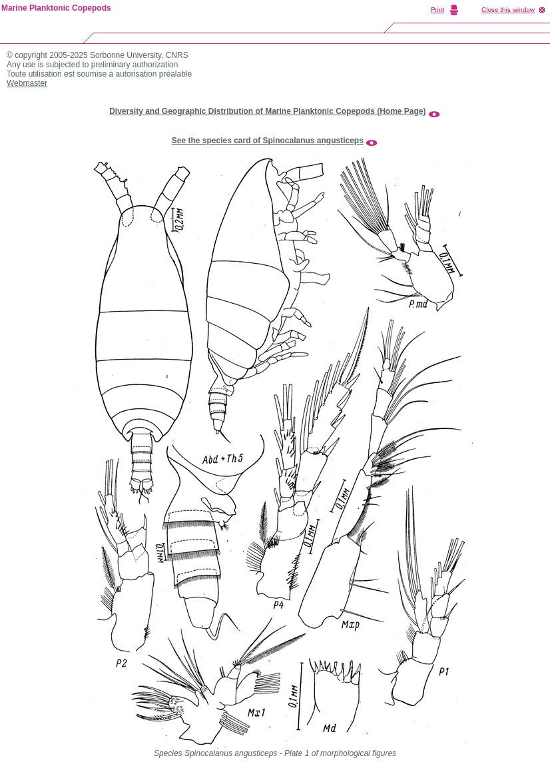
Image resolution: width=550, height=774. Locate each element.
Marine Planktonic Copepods (56, 8)
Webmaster (27, 83)
